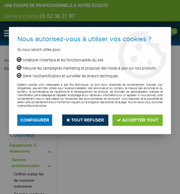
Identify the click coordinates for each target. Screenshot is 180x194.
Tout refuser (85, 120)
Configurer (34, 120)
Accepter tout (137, 120)
